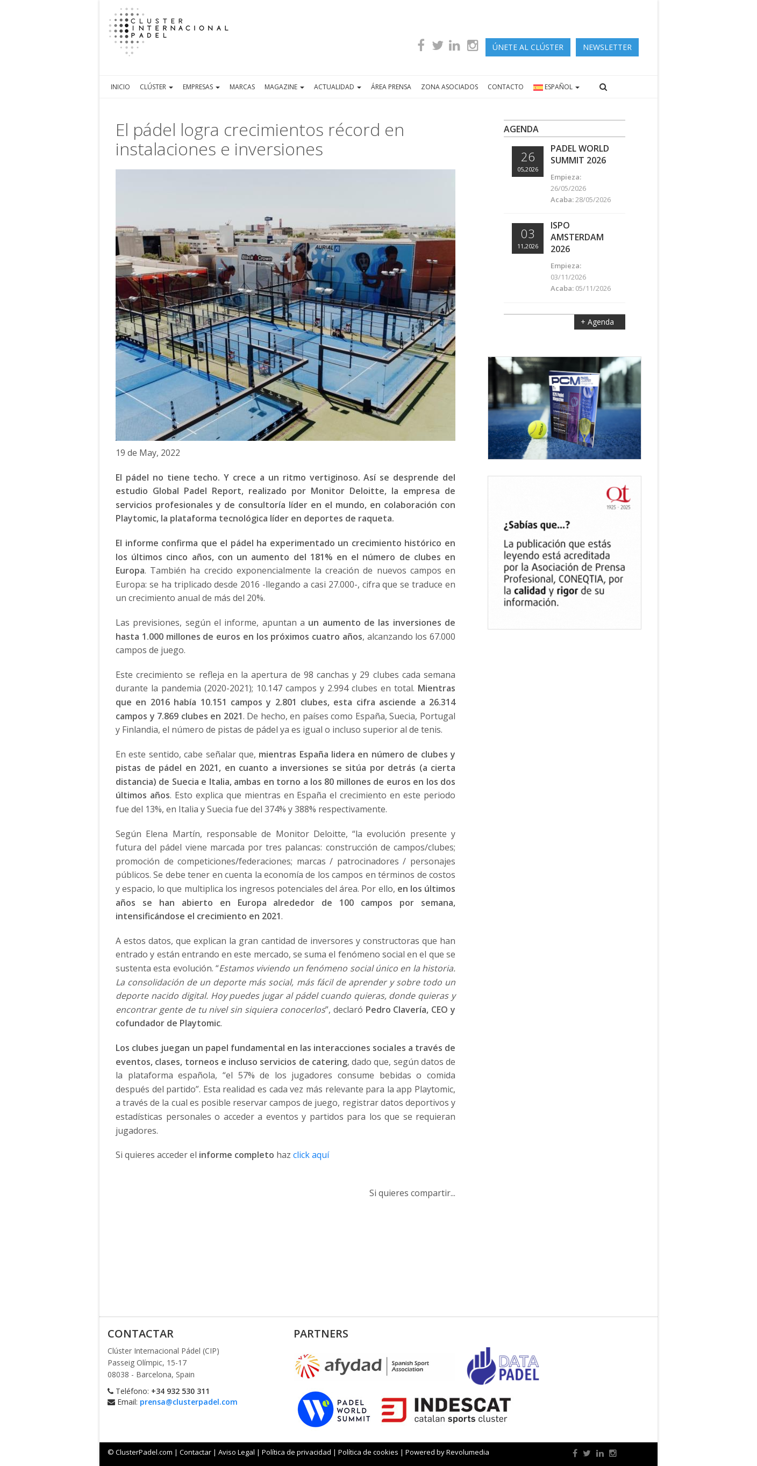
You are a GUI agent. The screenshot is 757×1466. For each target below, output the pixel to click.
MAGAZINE (284, 86)
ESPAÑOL (556, 86)
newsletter (607, 47)
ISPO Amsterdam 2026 (577, 237)
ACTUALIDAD (337, 86)
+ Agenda (598, 322)
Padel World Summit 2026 (580, 154)
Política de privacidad (296, 1452)
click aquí (311, 1155)
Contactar (195, 1452)
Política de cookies (368, 1452)
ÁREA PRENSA (391, 86)
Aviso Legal (236, 1452)
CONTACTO (506, 86)
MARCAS (242, 86)
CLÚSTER (156, 86)
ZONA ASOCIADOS (449, 86)
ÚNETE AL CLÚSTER (527, 47)
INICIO (120, 86)
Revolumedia (467, 1452)
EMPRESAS (201, 86)
